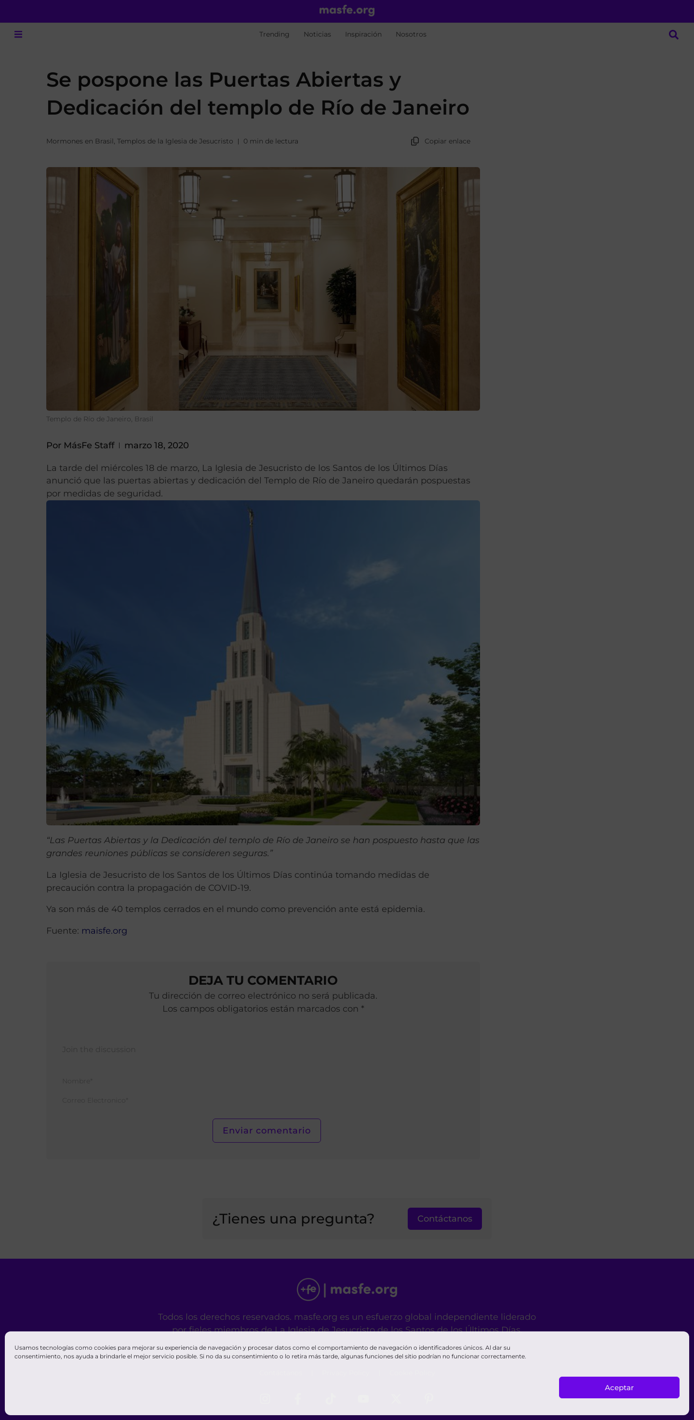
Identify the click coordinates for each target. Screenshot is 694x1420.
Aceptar (619, 1387)
